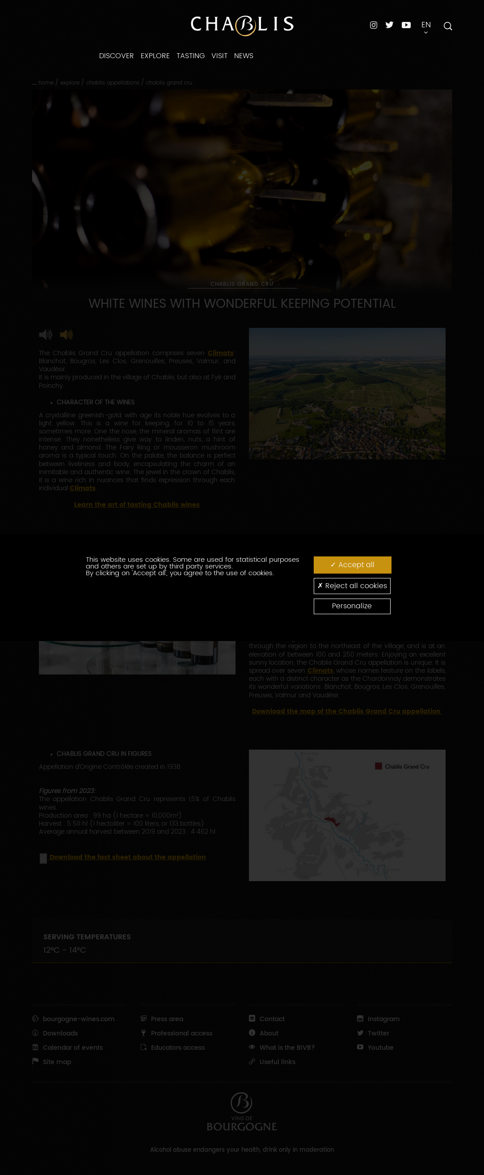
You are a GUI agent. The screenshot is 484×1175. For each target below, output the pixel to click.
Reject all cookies (352, 586)
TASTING (191, 55)
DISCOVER (116, 55)
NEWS (243, 55)
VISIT (219, 55)
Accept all (352, 564)
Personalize (352, 606)
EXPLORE (155, 55)
